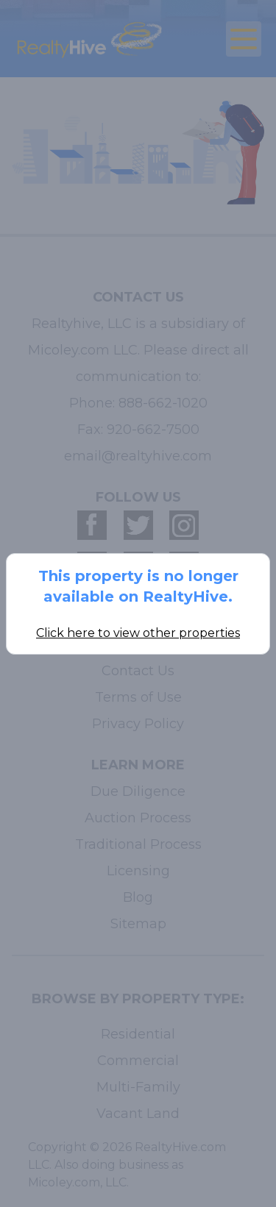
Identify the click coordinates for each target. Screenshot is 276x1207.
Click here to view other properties (138, 633)
